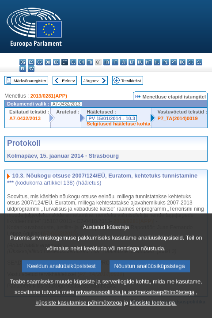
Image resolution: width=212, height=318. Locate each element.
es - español (31, 62)
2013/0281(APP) (48, 95)
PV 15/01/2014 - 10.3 (111, 118)
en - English (81, 62)
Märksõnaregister (30, 80)
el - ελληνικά (73, 62)
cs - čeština (39, 62)
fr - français (90, 62)
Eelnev (68, 80)
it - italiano (115, 62)
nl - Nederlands (157, 62)
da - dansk (48, 62)
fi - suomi (22, 68)
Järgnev (90, 80)
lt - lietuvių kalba (132, 62)
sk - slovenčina (190, 62)
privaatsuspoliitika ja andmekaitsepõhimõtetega (135, 308)
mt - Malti (148, 62)
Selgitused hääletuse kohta (118, 123)
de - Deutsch (56, 62)
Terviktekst (131, 80)
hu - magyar (140, 62)
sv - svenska (31, 68)
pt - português (173, 62)
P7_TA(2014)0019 (177, 118)
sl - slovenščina (199, 62)
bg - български (22, 62)
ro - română (182, 62)
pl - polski (165, 62)
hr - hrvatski (106, 62)
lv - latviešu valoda (123, 62)
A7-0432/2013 (25, 118)
